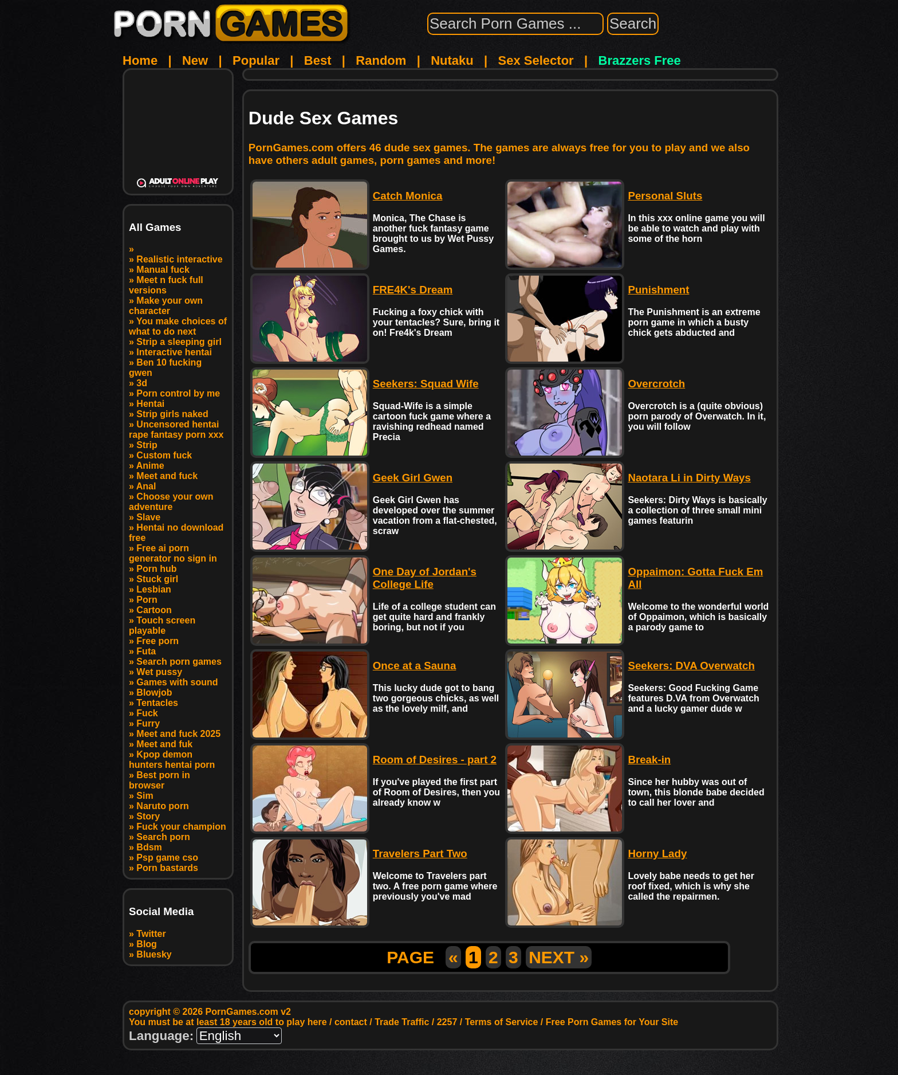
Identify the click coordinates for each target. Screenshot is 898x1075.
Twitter (151, 934)
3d (141, 383)
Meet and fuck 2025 (178, 734)
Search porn (163, 837)
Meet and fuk (164, 744)
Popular (256, 60)
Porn (146, 600)
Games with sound (177, 682)
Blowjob (154, 692)
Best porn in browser (159, 780)
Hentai (150, 404)
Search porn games (179, 661)
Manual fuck (162, 269)
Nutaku (452, 60)
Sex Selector (536, 60)
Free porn (157, 641)
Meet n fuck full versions (166, 285)
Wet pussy (159, 672)
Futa (146, 651)
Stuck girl (157, 579)
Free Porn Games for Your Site (612, 1022)
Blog (146, 944)
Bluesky (153, 954)
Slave (148, 517)
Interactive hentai (174, 352)
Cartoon (153, 610)
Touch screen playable (162, 625)
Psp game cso (167, 857)
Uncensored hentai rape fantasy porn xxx (176, 429)
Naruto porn (162, 806)
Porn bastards (167, 868)
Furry (148, 723)
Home (140, 60)
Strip (146, 445)
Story (148, 816)
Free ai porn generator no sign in (173, 553)
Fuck (146, 713)
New (195, 60)
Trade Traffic (402, 1022)
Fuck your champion (181, 826)
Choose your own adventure (171, 502)
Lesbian (153, 589)
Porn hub (156, 569)
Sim (144, 796)
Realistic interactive (179, 259)
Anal (146, 486)
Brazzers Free (639, 60)
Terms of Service (501, 1022)
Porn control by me (178, 393)
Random (381, 60)
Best (318, 60)
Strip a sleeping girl (178, 342)
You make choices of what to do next (178, 326)
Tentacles (157, 703)
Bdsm (149, 847)
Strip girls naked (172, 414)
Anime (150, 465)
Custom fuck (164, 455)
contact (350, 1022)
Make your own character (166, 306)
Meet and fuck (167, 476)
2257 (447, 1022)
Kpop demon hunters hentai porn (172, 760)
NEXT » (559, 957)
